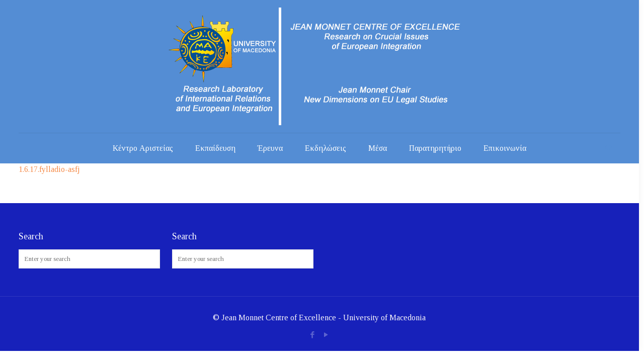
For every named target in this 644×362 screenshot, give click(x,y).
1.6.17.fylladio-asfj (49, 169)
